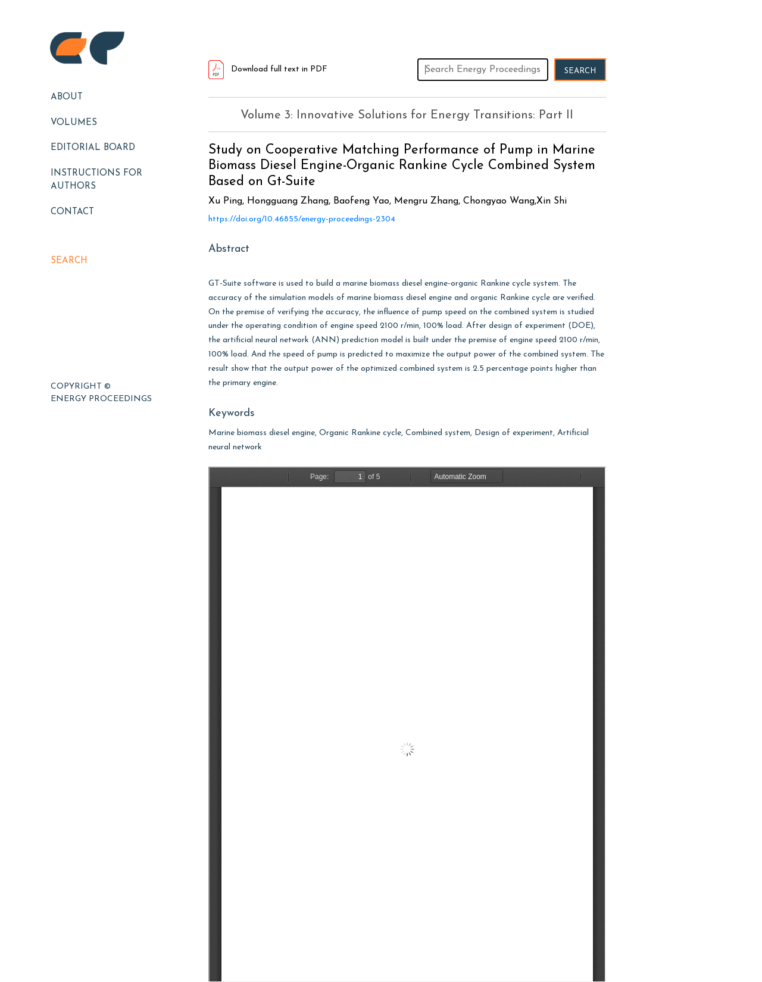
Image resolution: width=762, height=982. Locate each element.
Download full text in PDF (267, 69)
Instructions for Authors (96, 180)
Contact (72, 212)
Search (69, 261)
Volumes (74, 122)
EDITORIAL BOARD (93, 147)
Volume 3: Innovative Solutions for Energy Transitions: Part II (407, 115)
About (67, 97)
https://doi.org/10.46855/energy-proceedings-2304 (301, 219)
